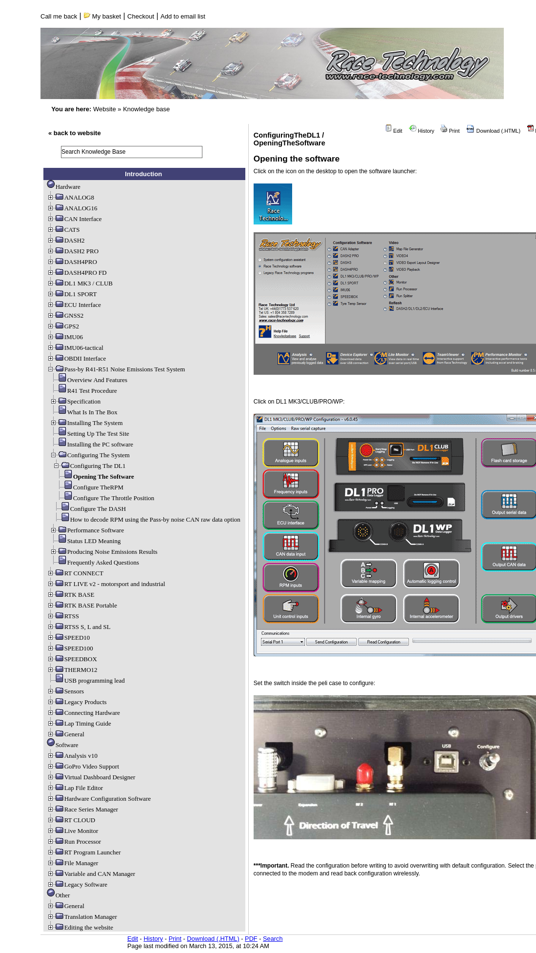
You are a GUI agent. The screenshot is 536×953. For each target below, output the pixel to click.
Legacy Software (77, 884)
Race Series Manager (82, 809)
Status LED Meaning (85, 541)
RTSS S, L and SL (79, 626)
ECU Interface (74, 304)
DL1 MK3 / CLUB (80, 283)
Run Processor (74, 841)
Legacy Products (77, 702)
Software (63, 745)
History (422, 131)
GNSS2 (65, 315)
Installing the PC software (91, 444)
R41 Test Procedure (83, 390)
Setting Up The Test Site (89, 433)
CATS (63, 229)
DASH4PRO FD (77, 272)
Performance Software (87, 530)
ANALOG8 (70, 197)
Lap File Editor (75, 787)
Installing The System (86, 422)
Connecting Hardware (83, 712)
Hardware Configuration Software (99, 798)
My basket (102, 16)
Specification (75, 401)
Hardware (63, 186)
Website (104, 109)
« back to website (74, 133)
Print (449, 131)
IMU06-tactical (75, 347)
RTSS (63, 616)
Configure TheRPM (89, 487)
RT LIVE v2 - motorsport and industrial (106, 584)
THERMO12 (72, 669)
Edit (393, 131)
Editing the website (80, 927)
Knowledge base (146, 109)
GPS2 (63, 326)
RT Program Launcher (84, 852)
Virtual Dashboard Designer (91, 777)
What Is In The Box (84, 412)
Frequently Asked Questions (94, 562)
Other (58, 895)
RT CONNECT (75, 573)
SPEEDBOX (72, 659)
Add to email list (182, 16)
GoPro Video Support (83, 766)
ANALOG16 (72, 208)
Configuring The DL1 (89, 465)
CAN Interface (74, 219)
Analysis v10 (72, 755)
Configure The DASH (89, 508)
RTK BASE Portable (82, 605)
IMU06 (65, 337)
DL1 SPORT (72, 294)
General (65, 734)
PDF (251, 938)
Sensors (65, 691)
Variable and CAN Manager (91, 873)
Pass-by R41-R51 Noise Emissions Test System (116, 369)
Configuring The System (90, 455)
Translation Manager (82, 916)
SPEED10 (68, 637)
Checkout (140, 16)
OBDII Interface (76, 358)
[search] (131, 152)
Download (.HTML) (493, 131)
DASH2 (66, 240)
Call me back (58, 16)
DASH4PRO (72, 261)
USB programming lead (86, 680)
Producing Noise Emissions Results (104, 551)
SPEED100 (70, 648)
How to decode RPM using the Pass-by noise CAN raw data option (146, 519)
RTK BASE (71, 594)
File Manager (73, 863)
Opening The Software (95, 476)
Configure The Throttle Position (105, 498)
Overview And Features (88, 380)
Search (273, 938)
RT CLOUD (71, 820)
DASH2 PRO (73, 251)
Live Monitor (73, 830)
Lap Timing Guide (79, 723)
